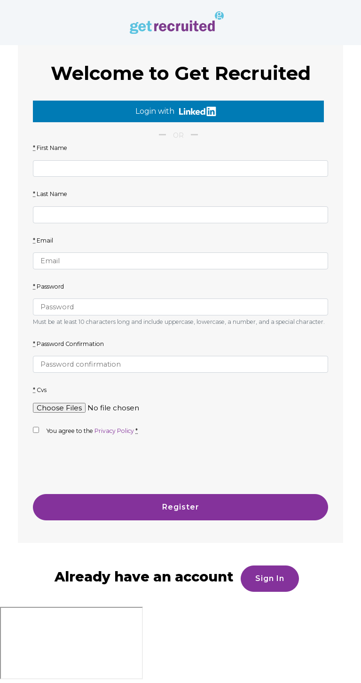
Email (43, 240)
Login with (176, 111)
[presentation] (104, 468)
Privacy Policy (114, 430)
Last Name (50, 193)
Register (180, 506)
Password (48, 286)
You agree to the (85, 430)
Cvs (40, 389)
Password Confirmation (68, 343)
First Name (50, 147)
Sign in (269, 578)
